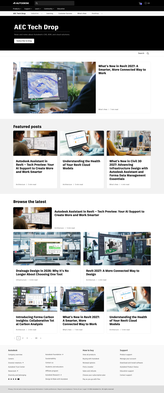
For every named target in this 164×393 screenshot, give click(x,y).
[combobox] (54, 3)
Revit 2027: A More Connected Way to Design (112, 272)
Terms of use (77, 389)
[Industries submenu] (35, 13)
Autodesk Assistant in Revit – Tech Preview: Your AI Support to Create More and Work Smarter (35, 167)
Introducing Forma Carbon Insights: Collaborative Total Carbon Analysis (35, 320)
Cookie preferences (50, 389)
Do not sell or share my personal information (28, 389)
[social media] (14, 379)
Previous (14, 338)
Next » (40, 338)
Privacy (10, 389)
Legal (84, 389)
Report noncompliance (65, 389)
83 (36, 338)
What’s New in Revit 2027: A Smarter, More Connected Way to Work (122, 69)
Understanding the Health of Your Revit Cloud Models (81, 165)
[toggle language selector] (147, 3)
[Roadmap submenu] (96, 13)
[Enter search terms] (54, 3)
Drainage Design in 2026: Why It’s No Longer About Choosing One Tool (42, 272)
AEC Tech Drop (19, 13)
